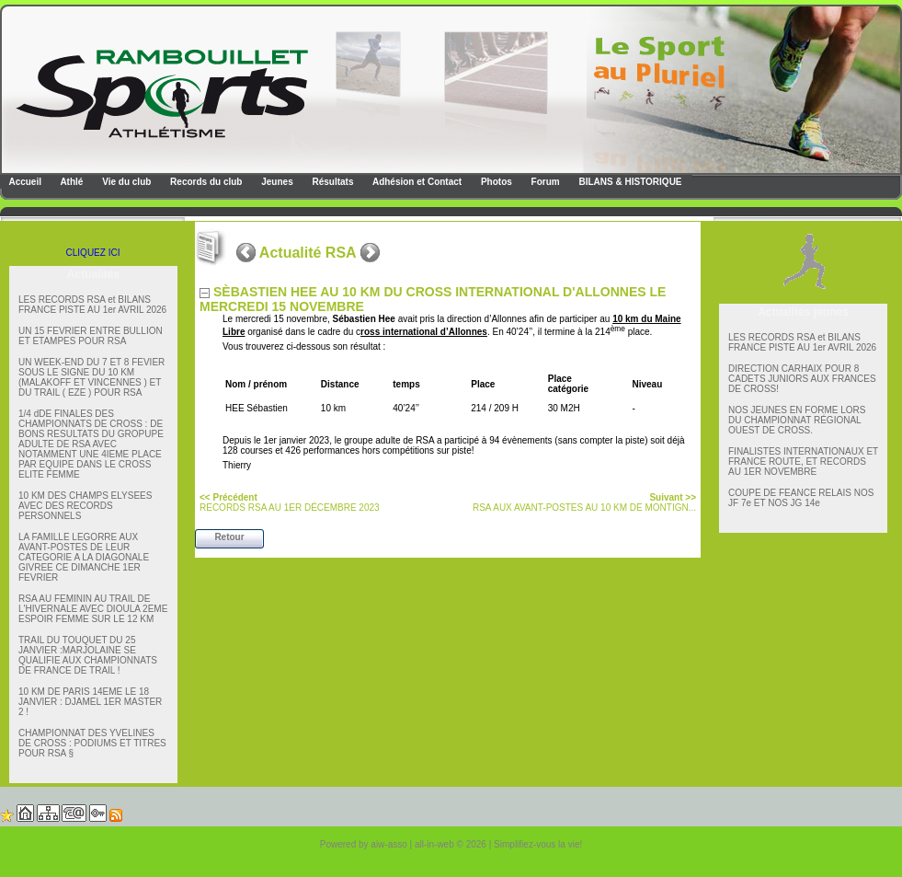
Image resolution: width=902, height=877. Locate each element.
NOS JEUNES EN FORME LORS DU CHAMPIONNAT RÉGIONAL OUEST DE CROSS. (796, 420)
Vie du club (125, 182)
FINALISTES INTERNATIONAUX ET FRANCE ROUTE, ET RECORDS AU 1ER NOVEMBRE (803, 461)
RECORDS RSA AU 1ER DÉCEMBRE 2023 (290, 502)
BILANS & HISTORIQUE (629, 182)
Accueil (23, 182)
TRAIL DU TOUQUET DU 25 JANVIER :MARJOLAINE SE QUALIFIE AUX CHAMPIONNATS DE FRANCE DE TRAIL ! (87, 655)
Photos (495, 182)
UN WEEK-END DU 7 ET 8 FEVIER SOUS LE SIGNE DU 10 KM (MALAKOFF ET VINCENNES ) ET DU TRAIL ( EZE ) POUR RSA (91, 377)
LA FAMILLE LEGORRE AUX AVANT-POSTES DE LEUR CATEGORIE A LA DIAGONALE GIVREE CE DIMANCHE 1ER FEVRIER (83, 557)
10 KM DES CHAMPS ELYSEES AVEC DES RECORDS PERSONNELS (85, 505)
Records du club (204, 182)
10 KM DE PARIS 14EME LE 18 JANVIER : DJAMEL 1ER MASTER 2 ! (90, 702)
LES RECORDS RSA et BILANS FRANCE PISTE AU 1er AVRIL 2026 (92, 304)
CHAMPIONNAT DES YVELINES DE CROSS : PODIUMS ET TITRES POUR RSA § (92, 743)
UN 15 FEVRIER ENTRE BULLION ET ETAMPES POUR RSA (90, 336)
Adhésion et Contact (416, 182)
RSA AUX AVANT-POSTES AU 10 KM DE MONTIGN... (584, 502)
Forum (544, 182)
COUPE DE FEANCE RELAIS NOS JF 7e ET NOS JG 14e (800, 498)
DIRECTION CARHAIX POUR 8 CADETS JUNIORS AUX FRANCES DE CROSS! (802, 378)
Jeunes (275, 182)
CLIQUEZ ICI (93, 253)
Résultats (332, 182)
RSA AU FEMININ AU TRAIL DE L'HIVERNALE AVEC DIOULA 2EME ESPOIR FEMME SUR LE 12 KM (92, 609)
